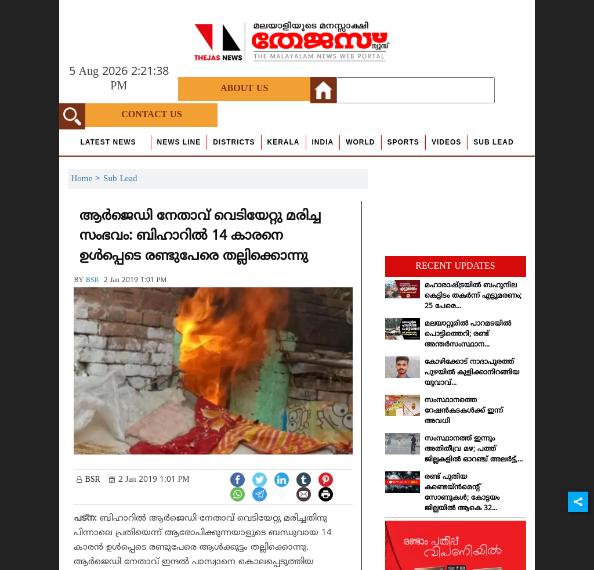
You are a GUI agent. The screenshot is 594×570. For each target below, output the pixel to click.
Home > (87, 179)
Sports (403, 142)
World (360, 142)
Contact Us (151, 115)
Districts (234, 142)
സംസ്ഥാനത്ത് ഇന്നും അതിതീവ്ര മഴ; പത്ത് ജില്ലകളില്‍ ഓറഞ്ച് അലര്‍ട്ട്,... (474, 449)
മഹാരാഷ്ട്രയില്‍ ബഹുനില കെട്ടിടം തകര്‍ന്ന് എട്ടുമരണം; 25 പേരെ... (473, 296)
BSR (92, 280)
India (323, 142)
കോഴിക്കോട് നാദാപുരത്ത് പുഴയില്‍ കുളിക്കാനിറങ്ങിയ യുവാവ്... (472, 373)
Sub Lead (493, 142)
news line (179, 142)
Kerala (283, 142)
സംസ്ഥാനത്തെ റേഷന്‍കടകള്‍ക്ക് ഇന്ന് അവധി (464, 411)
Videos (446, 142)
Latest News (108, 142)
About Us (244, 89)
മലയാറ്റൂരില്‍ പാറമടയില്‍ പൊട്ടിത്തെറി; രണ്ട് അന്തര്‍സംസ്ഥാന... (468, 334)
